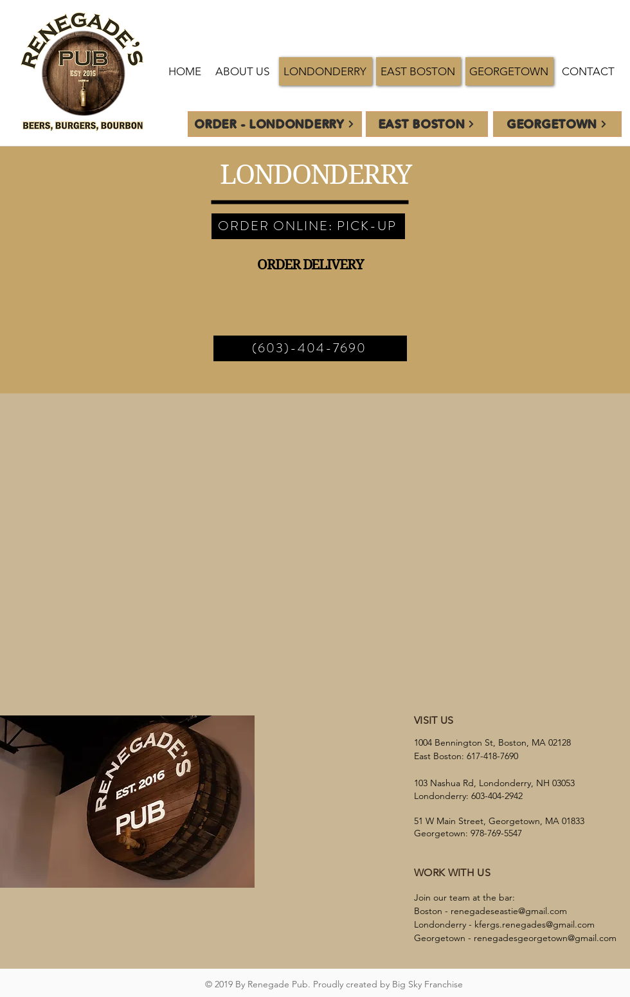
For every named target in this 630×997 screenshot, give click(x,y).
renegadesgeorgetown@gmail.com (545, 938)
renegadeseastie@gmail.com (509, 911)
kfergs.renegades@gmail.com (534, 924)
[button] (325, 71)
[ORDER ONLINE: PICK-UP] (308, 226)
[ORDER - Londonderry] (275, 124)
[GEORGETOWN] (557, 124)
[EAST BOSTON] (427, 124)
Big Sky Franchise (427, 984)
